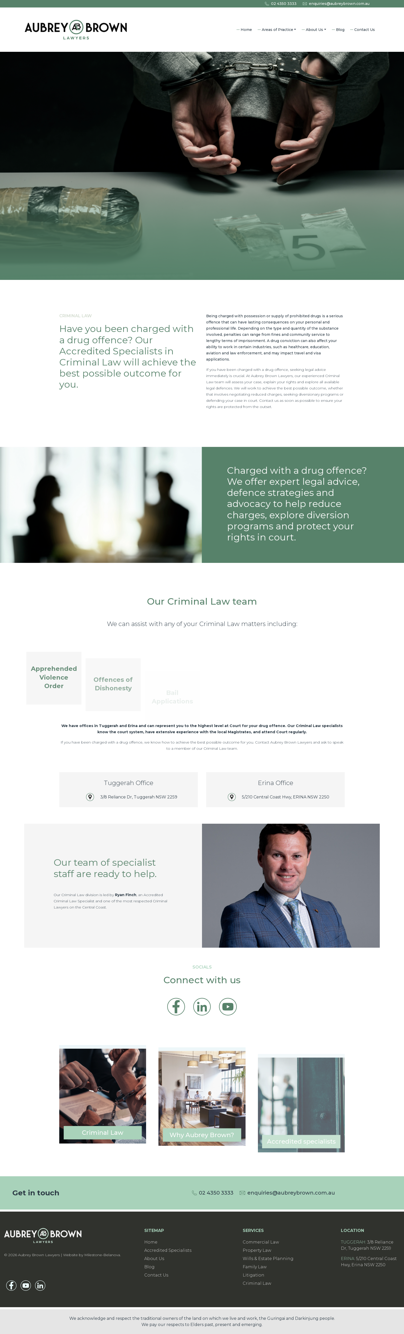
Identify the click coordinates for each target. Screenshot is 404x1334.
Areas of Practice (277, 29)
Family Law (255, 1266)
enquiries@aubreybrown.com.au (339, 3)
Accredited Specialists (167, 1250)
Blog (340, 29)
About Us (314, 29)
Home (246, 29)
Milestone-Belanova (102, 1255)
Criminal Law (257, 1283)
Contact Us (364, 29)
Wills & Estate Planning (268, 1258)
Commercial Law (261, 1242)
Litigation (253, 1275)
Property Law (257, 1250)
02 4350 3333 (284, 3)
